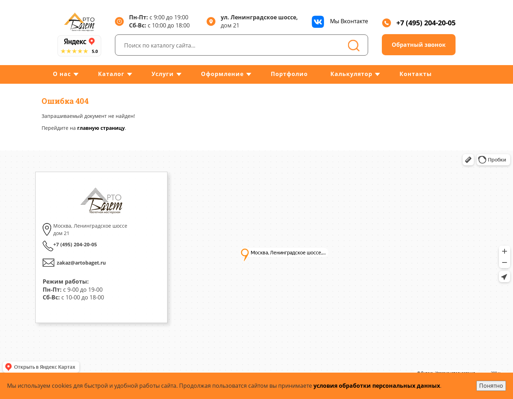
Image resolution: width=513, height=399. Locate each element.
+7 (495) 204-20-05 (419, 22)
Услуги (163, 74)
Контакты (415, 74)
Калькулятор (351, 74)
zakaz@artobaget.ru (81, 262)
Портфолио (289, 74)
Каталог (111, 74)
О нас (62, 74)
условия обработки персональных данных (376, 386)
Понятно (491, 386)
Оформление (222, 74)
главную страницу (101, 128)
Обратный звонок (419, 45)
